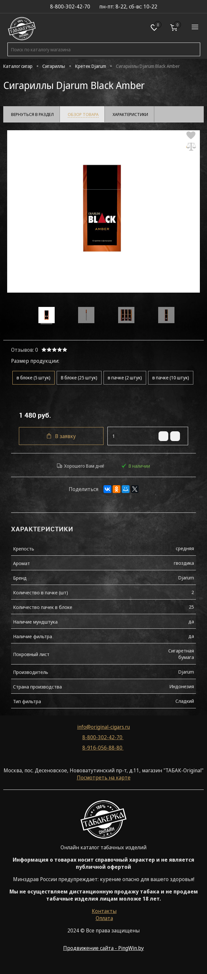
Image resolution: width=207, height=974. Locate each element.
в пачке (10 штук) (170, 379)
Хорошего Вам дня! (80, 468)
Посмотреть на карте (104, 780)
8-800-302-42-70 (103, 739)
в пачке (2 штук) (125, 379)
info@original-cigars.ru (103, 729)
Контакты (104, 913)
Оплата (104, 920)
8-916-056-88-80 (103, 750)
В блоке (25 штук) (79, 379)
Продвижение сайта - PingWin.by (103, 950)
